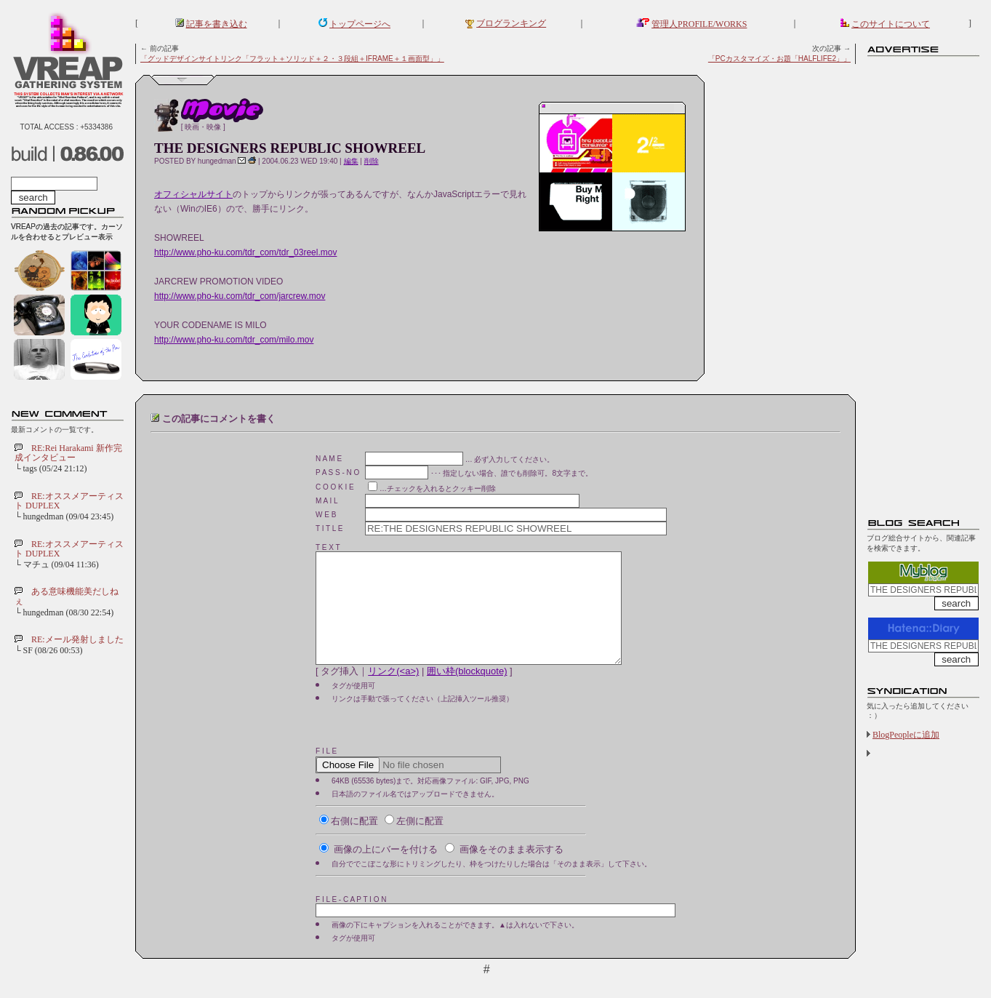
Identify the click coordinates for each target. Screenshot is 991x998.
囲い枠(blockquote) (467, 692)
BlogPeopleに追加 (905, 735)
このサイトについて (890, 24)
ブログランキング (511, 23)
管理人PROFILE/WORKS (699, 24)
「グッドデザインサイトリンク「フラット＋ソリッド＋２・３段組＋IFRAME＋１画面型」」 (292, 59)
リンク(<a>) (393, 692)
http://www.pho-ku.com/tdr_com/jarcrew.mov (239, 296)
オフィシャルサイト (193, 194)
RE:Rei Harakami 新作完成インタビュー (68, 453)
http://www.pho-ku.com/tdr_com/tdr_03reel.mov (245, 252)
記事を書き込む (216, 24)
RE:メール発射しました (77, 639)
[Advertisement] (925, 280)
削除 (371, 161)
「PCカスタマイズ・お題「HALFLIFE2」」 (779, 59)
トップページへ (359, 24)
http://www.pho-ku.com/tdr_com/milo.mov (233, 340)
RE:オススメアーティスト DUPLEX (69, 501)
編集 (351, 161)
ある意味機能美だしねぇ (67, 596)
